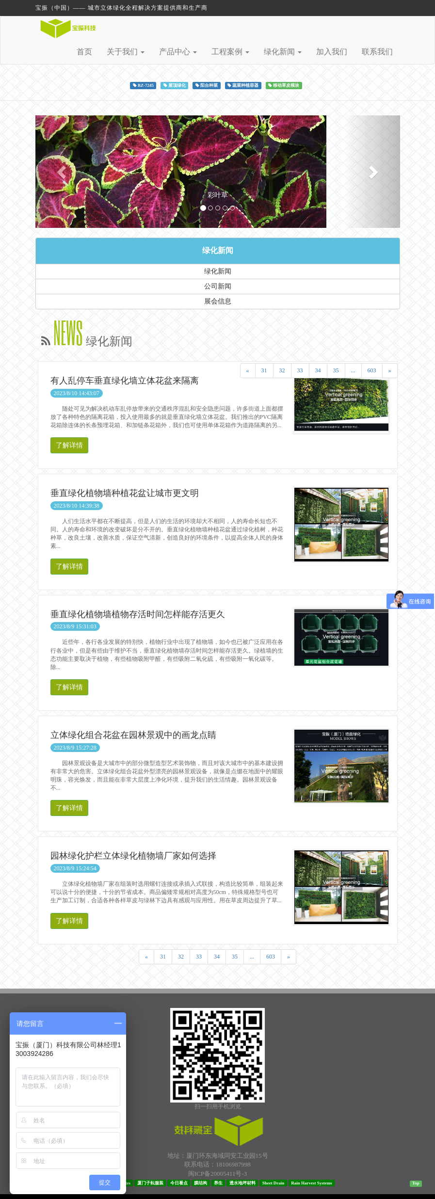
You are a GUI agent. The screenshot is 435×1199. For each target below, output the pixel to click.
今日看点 (179, 1182)
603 (372, 370)
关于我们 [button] (126, 52)
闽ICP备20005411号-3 (217, 1173)
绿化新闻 (217, 250)
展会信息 (217, 301)
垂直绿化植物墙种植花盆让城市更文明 (124, 493)
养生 (218, 1182)
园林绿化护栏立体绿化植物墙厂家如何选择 (133, 856)
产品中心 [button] (178, 52)
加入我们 (331, 52)
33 (300, 370)
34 (318, 370)
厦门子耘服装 (150, 1182)
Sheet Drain (273, 1182)
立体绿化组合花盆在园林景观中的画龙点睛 (133, 735)
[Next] (390, 370)
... (353, 370)
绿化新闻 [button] (283, 52)
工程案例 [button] (230, 52)
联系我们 (377, 52)
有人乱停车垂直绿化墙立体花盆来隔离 (124, 380)
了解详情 (69, 445)
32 (282, 370)
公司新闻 (217, 286)
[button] (62, 171)
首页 (84, 52)
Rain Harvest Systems (311, 1182)
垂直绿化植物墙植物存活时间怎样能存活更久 (137, 614)
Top (415, 1183)
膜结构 (200, 1182)
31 (264, 370)
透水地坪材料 (242, 1182)
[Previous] (248, 370)
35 (336, 370)
